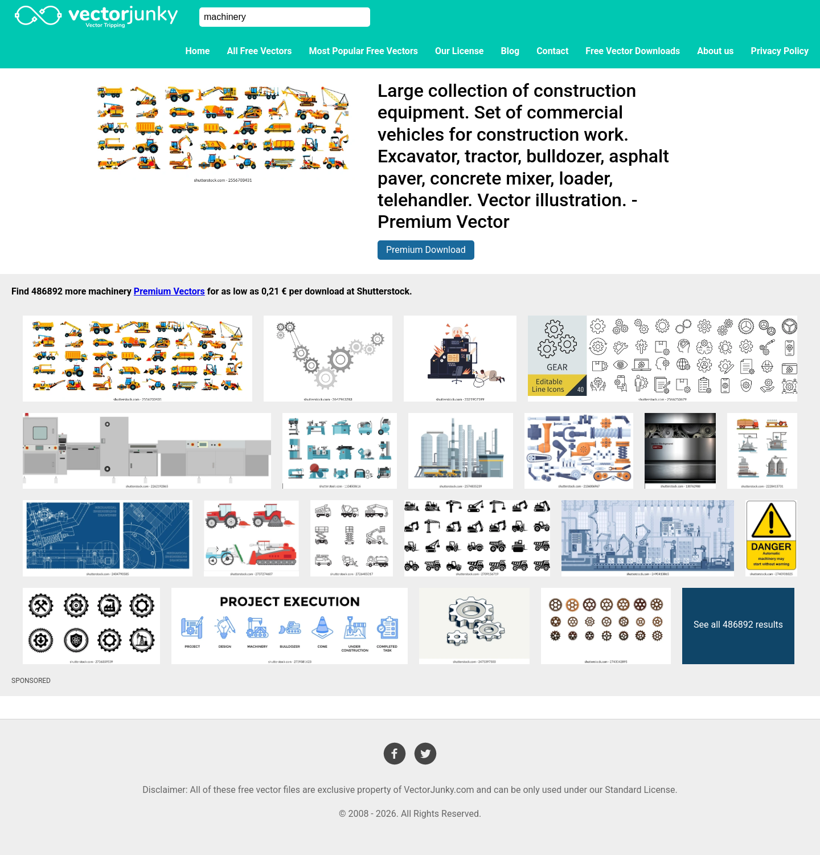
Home (198, 51)
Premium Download (426, 249)
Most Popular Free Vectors (363, 51)
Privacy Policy (780, 51)
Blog (510, 51)
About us (715, 51)
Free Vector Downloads (632, 51)
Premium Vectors (169, 291)
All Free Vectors (259, 51)
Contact (552, 51)
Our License (459, 51)
